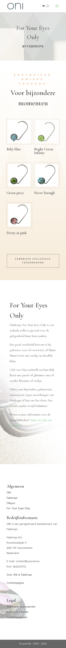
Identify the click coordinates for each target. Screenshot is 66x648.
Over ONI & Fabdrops (19, 574)
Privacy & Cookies (17, 611)
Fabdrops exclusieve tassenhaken (33, 260)
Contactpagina (15, 582)
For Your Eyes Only (18, 508)
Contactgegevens (17, 617)
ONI (9, 492)
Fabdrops (12, 497)
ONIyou (11, 503)
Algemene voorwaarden (21, 606)
